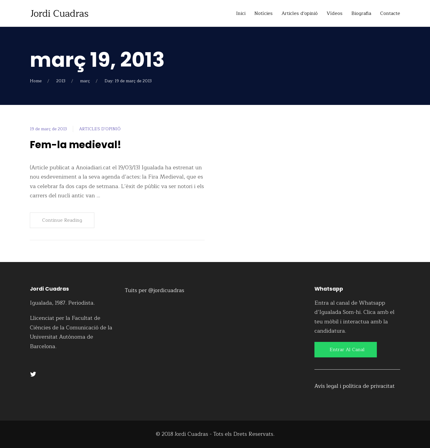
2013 (60, 81)
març (85, 81)
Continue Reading (62, 220)
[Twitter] (33, 374)
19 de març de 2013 (48, 129)
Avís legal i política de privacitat (354, 386)
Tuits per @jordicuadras (154, 290)
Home (36, 81)
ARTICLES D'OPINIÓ (100, 128)
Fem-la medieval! (77, 144)
